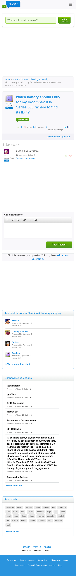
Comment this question (59, 136)
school (32, 520)
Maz (6, 153)
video (63, 512)
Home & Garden (20, 79)
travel (16, 516)
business (41, 520)
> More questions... (15, 485)
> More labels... (13, 531)
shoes (24, 516)
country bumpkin (20, 331)
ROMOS (15, 320)
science (15, 520)
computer (58, 520)
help (8, 512)
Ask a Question (64, 20)
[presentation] (7, 220)
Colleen (15, 342)
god (56, 512)
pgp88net (11, 394)
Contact (31, 565)
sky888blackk (14, 429)
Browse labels (43, 560)
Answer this (22, 119)
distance (41, 516)
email (8, 516)
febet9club (12, 412)
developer (10, 507)
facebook (40, 512)
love (53, 507)
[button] (7, 220)
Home (7, 79)
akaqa (31, 516)
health (37, 507)
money (23, 520)
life (8, 520)
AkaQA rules (56, 560)
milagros (9, 100)
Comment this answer (25, 158)
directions (62, 507)
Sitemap (52, 565)
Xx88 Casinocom (15, 403)
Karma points (20, 565)
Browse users (12, 560)
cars (22, 512)
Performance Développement (21, 420)
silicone (30, 512)
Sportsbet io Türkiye (17, 477)
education (51, 516)
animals (29, 507)
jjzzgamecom (13, 386)
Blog (60, 565)
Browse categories (27, 560)
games (19, 507)
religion (45, 507)
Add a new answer (13, 215)
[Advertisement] (39, 54)
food (8, 525)
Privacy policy (41, 565)
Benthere (16, 353)
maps (49, 512)
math (50, 520)
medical (61, 516)
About (65, 560)
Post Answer (59, 244)
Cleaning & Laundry (39, 79)
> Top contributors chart (17, 364)
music (15, 512)
